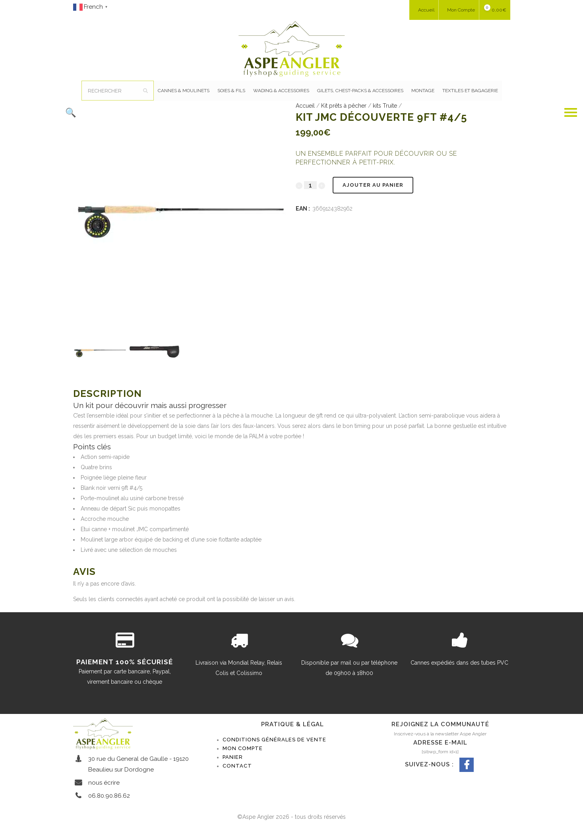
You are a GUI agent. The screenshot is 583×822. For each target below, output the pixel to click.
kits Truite (385, 106)
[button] (172, 112)
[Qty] (310, 185)
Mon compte (243, 748)
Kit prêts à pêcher (343, 106)
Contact (237, 766)
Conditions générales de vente (274, 740)
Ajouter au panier (373, 185)
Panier (233, 757)
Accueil (305, 106)
